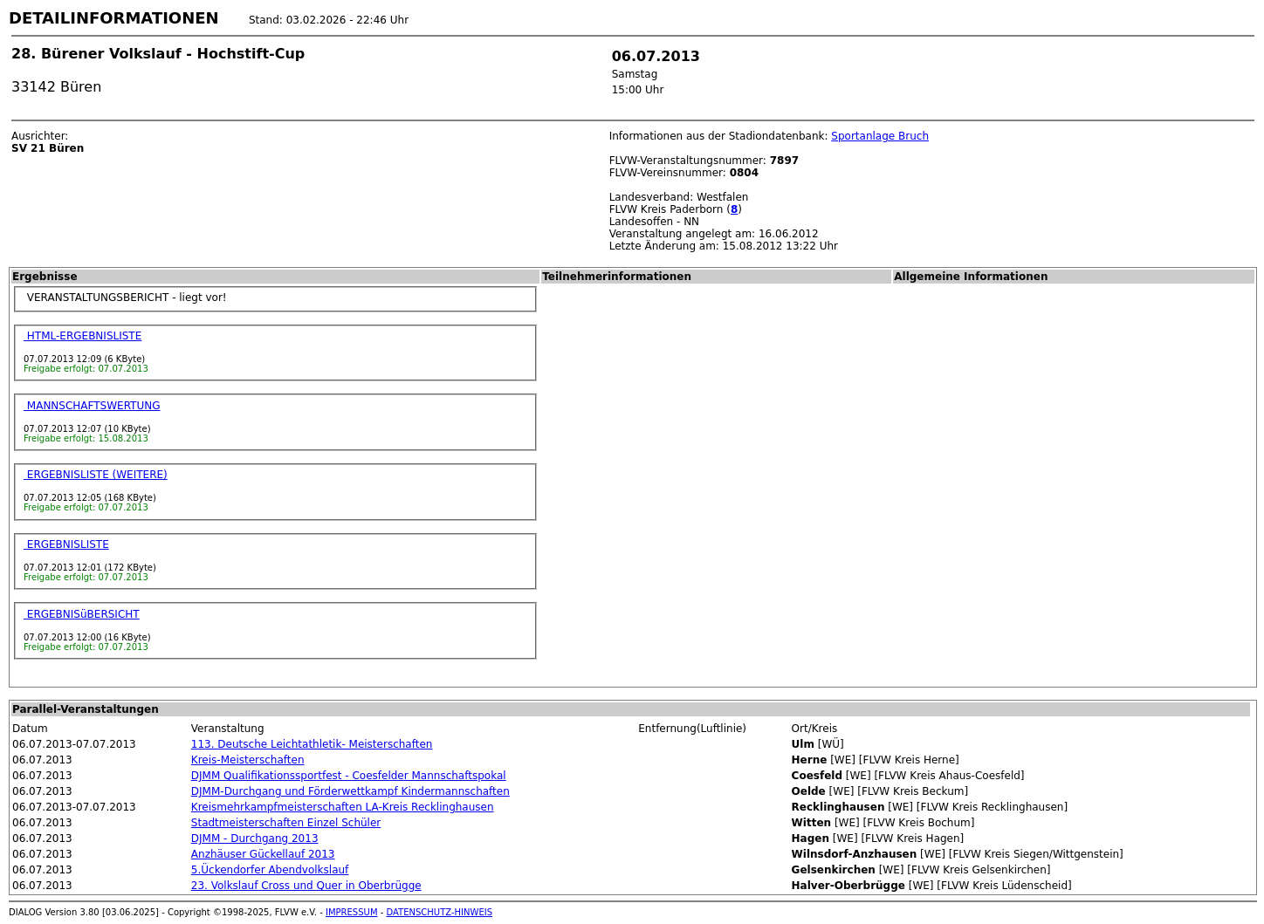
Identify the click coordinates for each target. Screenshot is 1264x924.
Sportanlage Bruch (880, 136)
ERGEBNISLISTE (66, 544)
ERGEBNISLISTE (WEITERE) (96, 475)
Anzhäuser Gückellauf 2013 (263, 854)
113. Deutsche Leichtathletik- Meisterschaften (312, 744)
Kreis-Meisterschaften (248, 760)
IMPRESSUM (352, 912)
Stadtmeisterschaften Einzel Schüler (286, 823)
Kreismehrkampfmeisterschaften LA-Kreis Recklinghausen (342, 807)
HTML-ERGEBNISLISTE (82, 336)
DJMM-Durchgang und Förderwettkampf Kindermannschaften (350, 791)
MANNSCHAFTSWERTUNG (92, 406)
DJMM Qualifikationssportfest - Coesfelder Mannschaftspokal (348, 776)
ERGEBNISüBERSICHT (82, 614)
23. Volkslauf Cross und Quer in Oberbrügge (306, 886)
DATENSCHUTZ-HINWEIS (440, 912)
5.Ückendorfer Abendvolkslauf (270, 870)
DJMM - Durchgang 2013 (255, 838)
